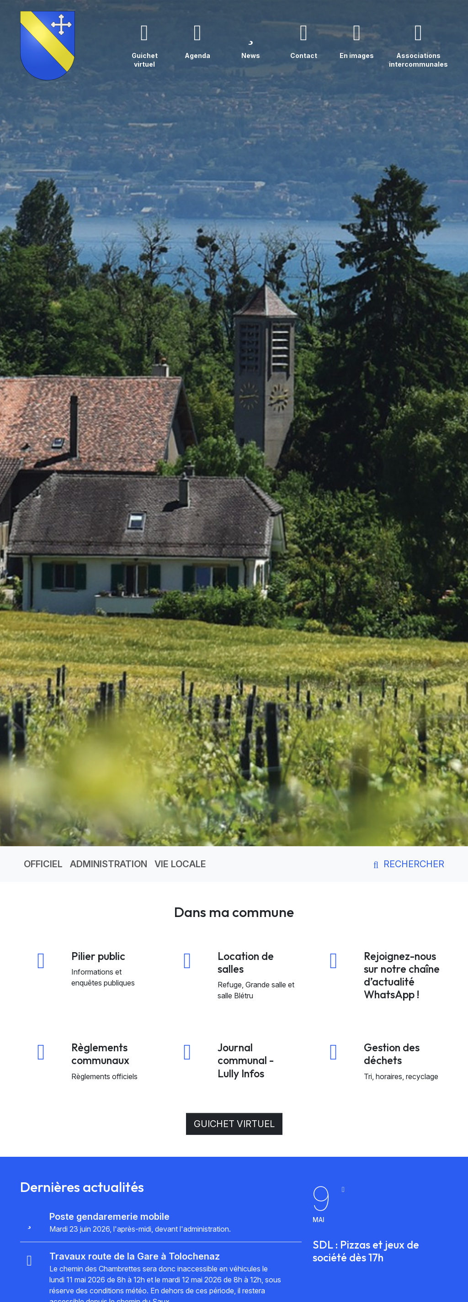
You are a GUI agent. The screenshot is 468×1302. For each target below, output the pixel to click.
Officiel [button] (43, 864)
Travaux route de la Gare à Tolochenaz (134, 1256)
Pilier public (98, 956)
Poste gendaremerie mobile (109, 1216)
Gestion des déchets (392, 1054)
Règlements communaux (100, 1054)
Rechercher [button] (407, 864)
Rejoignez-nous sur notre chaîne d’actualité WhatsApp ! (402, 975)
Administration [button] (108, 864)
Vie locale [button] (180, 864)
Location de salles (246, 962)
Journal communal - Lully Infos (246, 1060)
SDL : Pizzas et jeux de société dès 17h (366, 1251)
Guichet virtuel (234, 1123)
